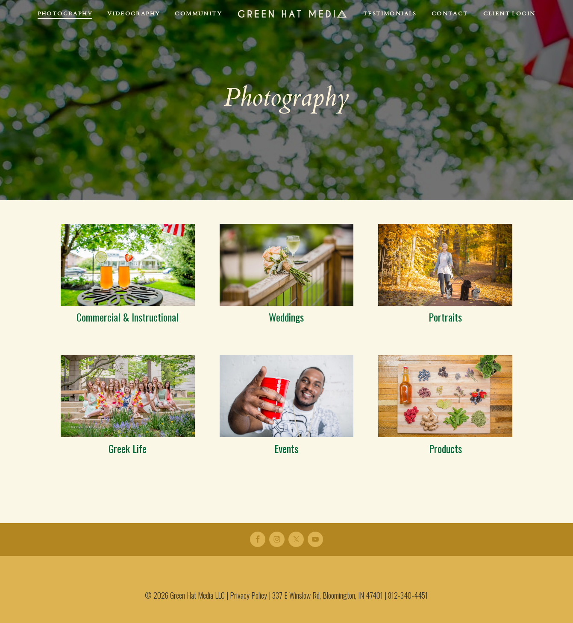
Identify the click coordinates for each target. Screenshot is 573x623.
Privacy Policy (248, 595)
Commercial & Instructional (127, 317)
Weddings (286, 317)
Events (286, 448)
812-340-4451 (408, 595)
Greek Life (128, 448)
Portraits (445, 317)
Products (445, 448)
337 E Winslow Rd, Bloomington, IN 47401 (327, 595)
